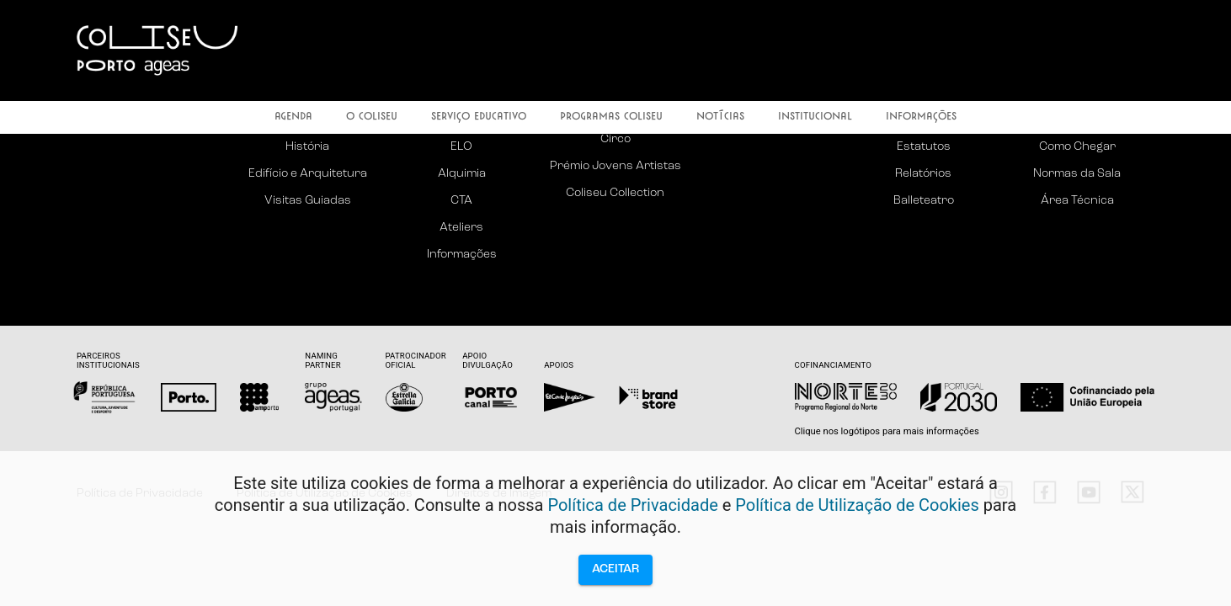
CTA (461, 200)
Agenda (293, 117)
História (307, 147)
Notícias (720, 117)
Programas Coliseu (611, 117)
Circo (615, 139)
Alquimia (462, 173)
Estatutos (924, 147)
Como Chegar (1077, 147)
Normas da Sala (1077, 173)
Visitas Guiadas (307, 200)
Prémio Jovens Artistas (615, 166)
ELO (461, 147)
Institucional (815, 117)
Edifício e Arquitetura (307, 173)
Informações (921, 117)
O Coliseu (371, 117)
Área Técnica (1077, 200)
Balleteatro (923, 200)
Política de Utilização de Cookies (857, 505)
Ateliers (461, 227)
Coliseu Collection (615, 193)
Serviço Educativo (478, 117)
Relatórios (923, 173)
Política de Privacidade (632, 505)
